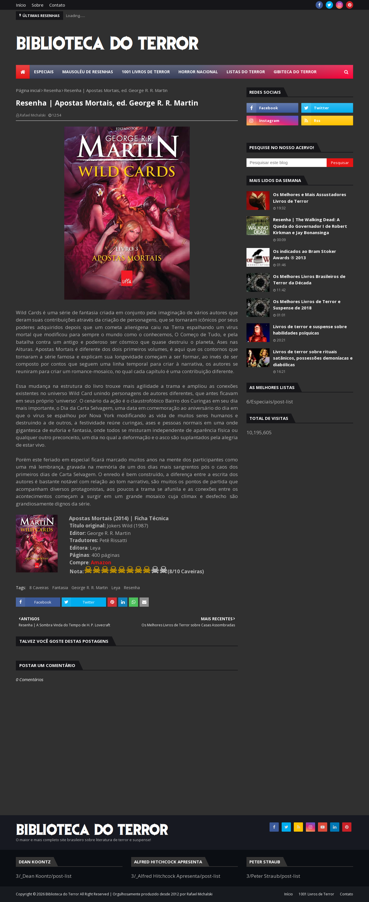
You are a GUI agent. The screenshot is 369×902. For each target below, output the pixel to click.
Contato (57, 5)
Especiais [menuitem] (44, 71)
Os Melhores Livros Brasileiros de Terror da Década (309, 279)
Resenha (52, 90)
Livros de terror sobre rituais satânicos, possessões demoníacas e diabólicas (313, 358)
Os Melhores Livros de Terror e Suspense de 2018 (306, 304)
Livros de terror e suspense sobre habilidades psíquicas (310, 330)
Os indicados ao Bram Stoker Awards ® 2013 (304, 254)
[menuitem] (23, 72)
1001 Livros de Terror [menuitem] (146, 71)
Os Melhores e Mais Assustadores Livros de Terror (309, 197)
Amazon (101, 562)
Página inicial (28, 90)
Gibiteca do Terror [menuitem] (295, 71)
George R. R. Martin (89, 587)
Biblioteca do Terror (62, 894)
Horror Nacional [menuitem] (198, 71)
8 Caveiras (39, 587)
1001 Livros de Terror (316, 894)
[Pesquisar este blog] (286, 162)
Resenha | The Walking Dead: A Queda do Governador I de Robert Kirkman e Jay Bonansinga (310, 226)
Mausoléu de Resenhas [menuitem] (87, 71)
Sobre (38, 5)
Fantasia (60, 587)
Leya (115, 587)
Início (21, 5)
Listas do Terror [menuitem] (246, 71)
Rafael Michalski (33, 115)
